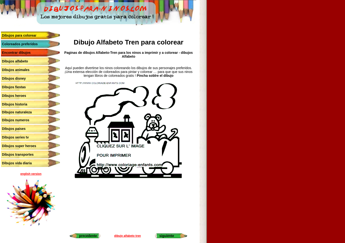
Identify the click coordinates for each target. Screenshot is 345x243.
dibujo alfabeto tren (127, 235)
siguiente (166, 236)
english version (30, 174)
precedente (88, 236)
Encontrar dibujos (16, 53)
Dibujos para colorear (19, 35)
